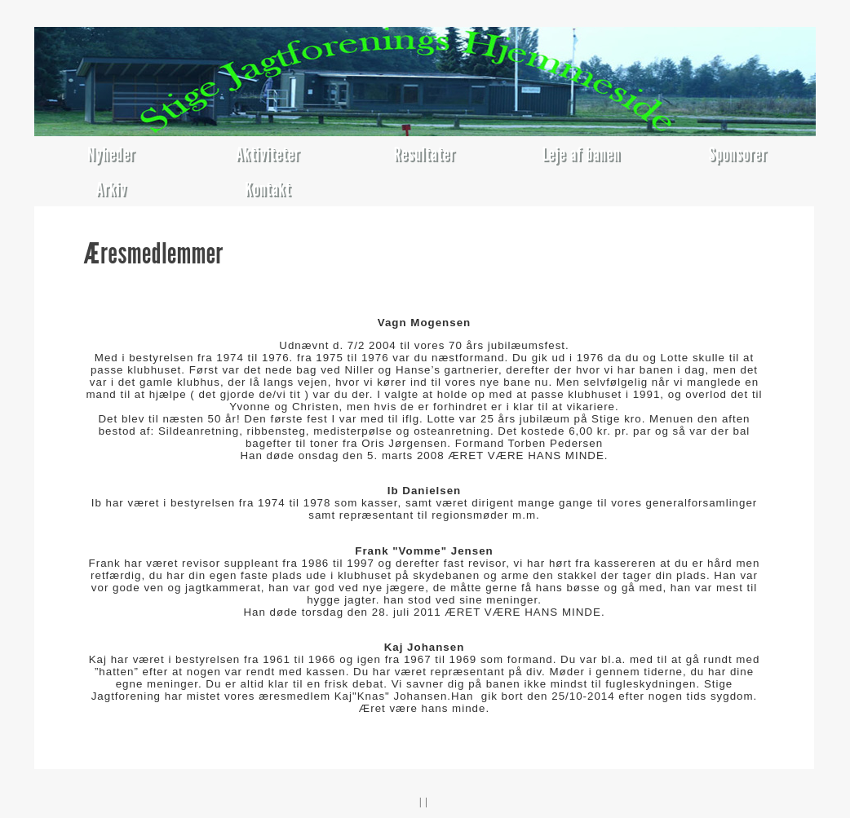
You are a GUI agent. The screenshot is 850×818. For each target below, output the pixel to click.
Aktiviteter (268, 154)
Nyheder (111, 154)
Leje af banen (581, 154)
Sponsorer (738, 154)
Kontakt (268, 189)
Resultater (425, 154)
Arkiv (110, 189)
